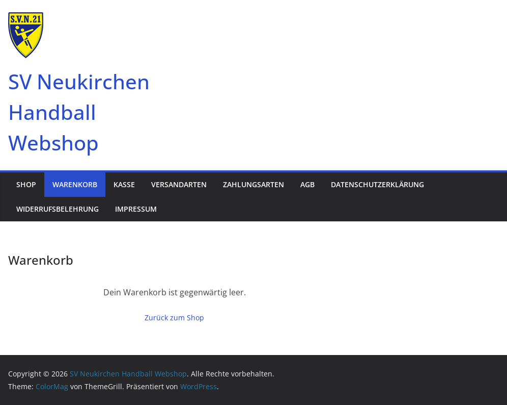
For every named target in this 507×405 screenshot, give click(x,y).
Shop (26, 184)
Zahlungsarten (253, 184)
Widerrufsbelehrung (57, 209)
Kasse (124, 184)
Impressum (136, 209)
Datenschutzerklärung (377, 184)
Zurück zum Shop (174, 317)
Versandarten (179, 184)
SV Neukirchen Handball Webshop (79, 112)
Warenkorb (74, 184)
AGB (307, 184)
